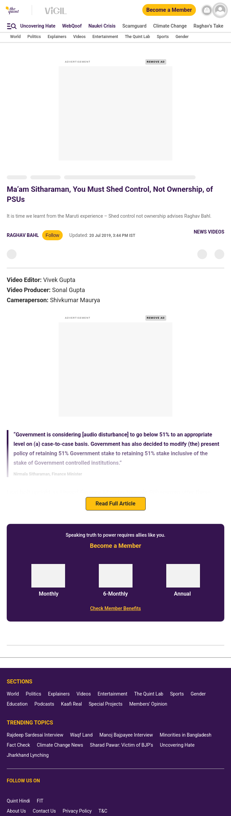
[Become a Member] (169, 10)
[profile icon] (220, 10)
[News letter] (207, 10)
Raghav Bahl (23, 235)
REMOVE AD (156, 61)
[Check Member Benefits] (115, 608)
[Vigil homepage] (56, 13)
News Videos (209, 232)
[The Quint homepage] (12, 11)
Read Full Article (115, 503)
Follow (52, 235)
